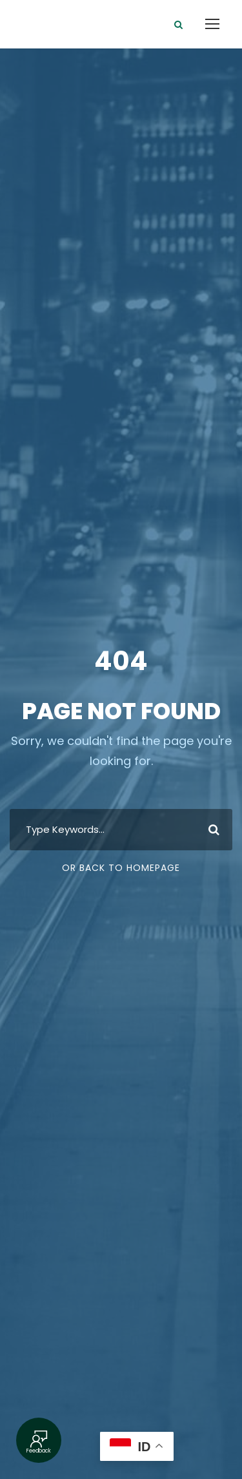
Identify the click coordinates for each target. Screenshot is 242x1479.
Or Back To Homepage (121, 867)
